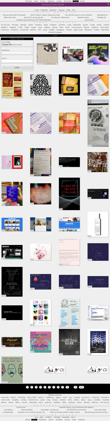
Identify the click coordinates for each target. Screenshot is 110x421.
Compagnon (60, 30)
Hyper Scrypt (78, 30)
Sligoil (46, 25)
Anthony (55, 27)
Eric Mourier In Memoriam (60, 17)
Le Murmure (5, 30)
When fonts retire (10, 17)
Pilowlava (53, 25)
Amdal (27, 27)
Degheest (13, 27)
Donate (82, 1)
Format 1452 (24, 30)
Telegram (61, 10)
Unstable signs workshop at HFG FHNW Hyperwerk (33, 20)
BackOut (33, 30)
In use (76, 1)
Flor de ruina (5, 25)
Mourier (86, 27)
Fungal (92, 25)
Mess (61, 27)
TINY (39, 30)
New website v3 (102, 15)
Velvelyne (38, 25)
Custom (59, 1)
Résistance (88, 30)
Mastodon (53, 10)
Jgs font (85, 25)
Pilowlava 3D (101, 17)
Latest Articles (56, 12)
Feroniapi (15, 25)
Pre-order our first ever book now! (52, 4)
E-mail (37, 10)
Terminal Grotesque (55, 32)
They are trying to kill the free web (13, 15)
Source (4, 58)
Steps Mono (105, 30)
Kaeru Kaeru (104, 27)
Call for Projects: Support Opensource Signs (45, 15)
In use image (6, 42)
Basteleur (4, 27)
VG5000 (51, 30)
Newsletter (44, 10)
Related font (6, 50)
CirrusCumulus (77, 27)
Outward (47, 27)
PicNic (20, 27)
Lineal (69, 25)
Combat (96, 30)
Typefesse (94, 27)
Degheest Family (83, 17)
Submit (17, 67)
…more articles (88, 20)
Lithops (99, 25)
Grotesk (106, 25)
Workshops (67, 1)
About (36, 1)
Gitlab (68, 10)
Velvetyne (28, 1)
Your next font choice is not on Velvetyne (78, 15)
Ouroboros (14, 30)
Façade (33, 27)
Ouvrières (61, 25)
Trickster (69, 30)
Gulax (40, 27)
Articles (42, 1)
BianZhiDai (77, 25)
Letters (30, 25)
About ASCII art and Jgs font (33, 17)
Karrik (67, 27)
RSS (73, 10)
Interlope (23, 25)
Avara (45, 30)
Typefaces (51, 1)
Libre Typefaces (56, 22)
